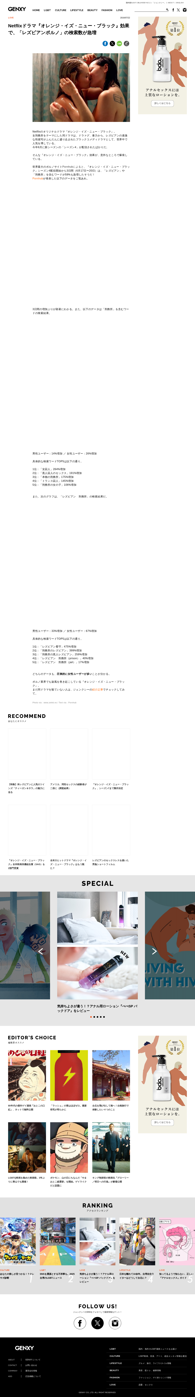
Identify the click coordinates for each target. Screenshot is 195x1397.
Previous (40, 951)
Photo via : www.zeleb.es (44, 703)
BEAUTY (92, 10)
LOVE (119, 10)
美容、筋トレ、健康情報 (135, 1370)
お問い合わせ (22, 1365)
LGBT (47, 10)
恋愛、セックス (131, 1385)
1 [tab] (91, 1017)
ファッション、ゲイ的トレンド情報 (140, 1377)
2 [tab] (94, 1017)
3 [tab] (97, 1017)
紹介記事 (97, 689)
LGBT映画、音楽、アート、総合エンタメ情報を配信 (148, 1356)
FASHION (107, 10)
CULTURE (60, 10)
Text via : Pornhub (68, 703)
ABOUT (171, 3)
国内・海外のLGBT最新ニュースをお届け (143, 1349)
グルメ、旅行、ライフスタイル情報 (140, 1363)
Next (154, 951)
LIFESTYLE (76, 10)
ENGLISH (180, 3)
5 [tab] (104, 1017)
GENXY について (24, 1360)
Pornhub (37, 178)
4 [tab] (101, 1017)
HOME (36, 10)
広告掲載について (24, 1376)
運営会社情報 (22, 1371)
